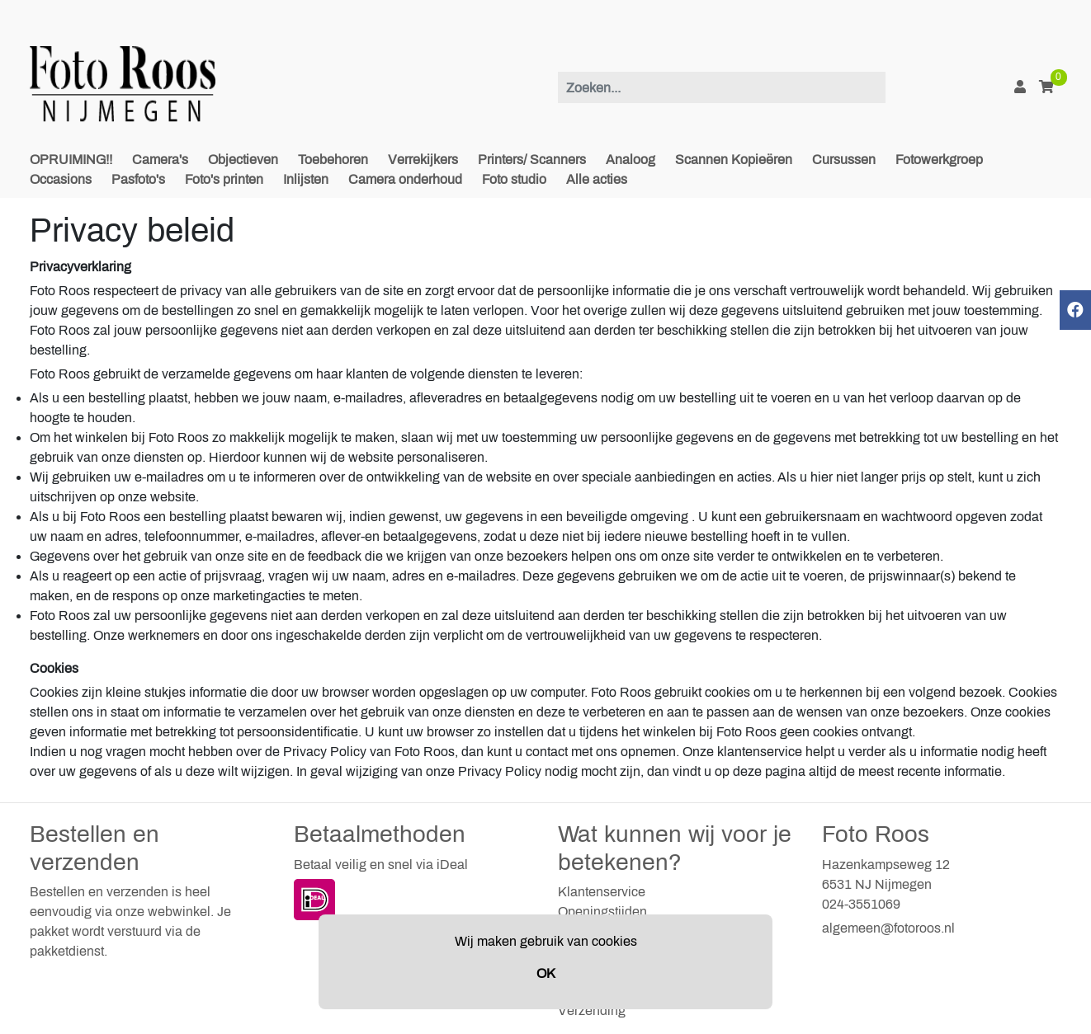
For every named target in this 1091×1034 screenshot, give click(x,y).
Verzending (592, 1010)
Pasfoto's (138, 179)
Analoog (630, 160)
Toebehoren (333, 160)
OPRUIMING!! (71, 160)
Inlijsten (305, 179)
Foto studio (514, 179)
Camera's (160, 160)
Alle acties (596, 179)
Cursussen (844, 160)
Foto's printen (224, 179)
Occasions (61, 179)
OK (545, 973)
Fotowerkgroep (939, 160)
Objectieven (243, 160)
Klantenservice (601, 892)
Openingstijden (602, 912)
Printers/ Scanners (532, 160)
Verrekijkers (423, 160)
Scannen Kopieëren (733, 160)
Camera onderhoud (405, 179)
